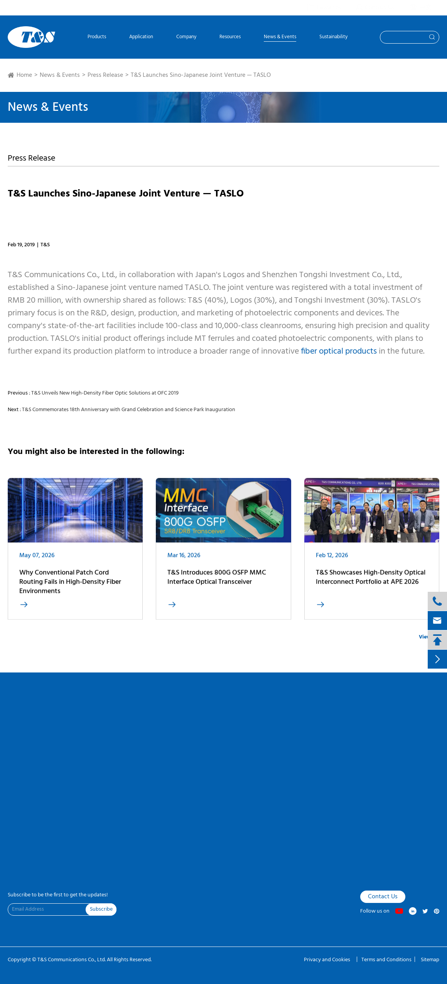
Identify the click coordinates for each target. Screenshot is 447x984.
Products (97, 37)
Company (186, 37)
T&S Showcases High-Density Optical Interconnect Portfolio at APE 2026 (370, 581)
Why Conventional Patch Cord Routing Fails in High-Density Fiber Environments (70, 586)
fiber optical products (339, 351)
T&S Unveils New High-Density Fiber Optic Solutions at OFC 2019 (105, 393)
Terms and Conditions (386, 959)
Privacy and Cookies (327, 959)
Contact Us (18, 736)
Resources (230, 37)
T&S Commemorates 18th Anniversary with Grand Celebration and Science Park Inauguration (128, 409)
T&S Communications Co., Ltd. (72, 959)
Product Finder (22, 748)
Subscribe (101, 909)
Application (141, 37)
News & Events (280, 37)
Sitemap (430, 959)
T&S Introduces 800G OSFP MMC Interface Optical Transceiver (216, 581)
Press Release (105, 75)
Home (24, 75)
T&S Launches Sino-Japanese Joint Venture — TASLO (201, 75)
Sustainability (333, 37)
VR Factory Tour (24, 723)
